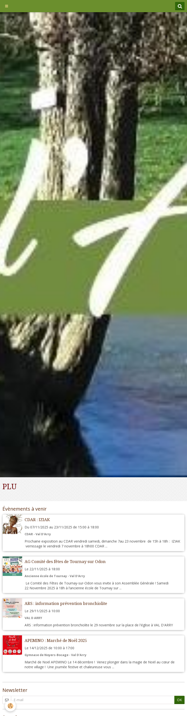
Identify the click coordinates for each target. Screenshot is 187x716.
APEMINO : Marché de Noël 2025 (56, 640)
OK (179, 699)
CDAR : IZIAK (37, 519)
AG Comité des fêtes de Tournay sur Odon (65, 561)
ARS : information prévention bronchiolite (66, 603)
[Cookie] (10, 705)
